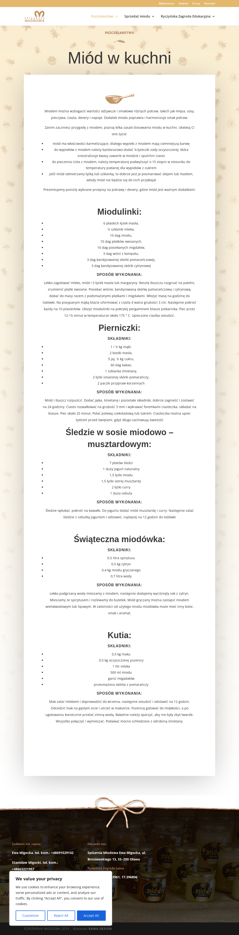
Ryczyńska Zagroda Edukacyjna (186, 16)
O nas (196, 3)
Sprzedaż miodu (137, 16)
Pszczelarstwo (102, 16)
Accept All (91, 915)
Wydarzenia (166, 3)
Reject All (61, 915)
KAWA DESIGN (100, 928)
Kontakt (209, 3)
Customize (30, 915)
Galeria (183, 3)
